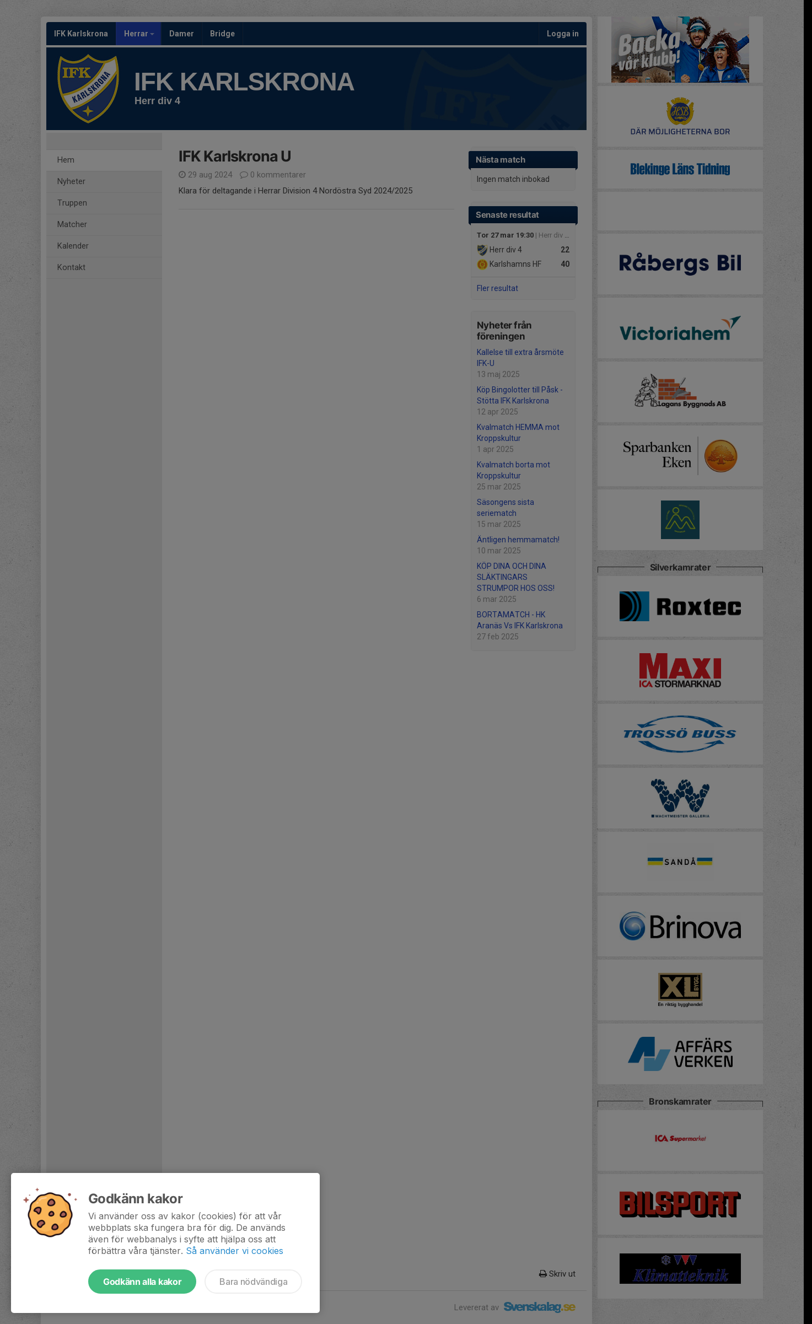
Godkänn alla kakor (142, 1281)
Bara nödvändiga (253, 1281)
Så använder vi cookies (234, 1250)
